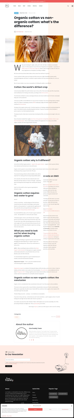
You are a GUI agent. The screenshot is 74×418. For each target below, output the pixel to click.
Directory (35, 5)
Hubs (24, 5)
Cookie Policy (4, 415)
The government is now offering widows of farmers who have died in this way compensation (51, 235)
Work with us (35, 400)
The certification (44, 270)
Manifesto (34, 397)
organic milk (34, 164)
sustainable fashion (62, 393)
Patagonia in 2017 (21, 272)
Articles (29, 5)
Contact (40, 5)
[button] (71, 405)
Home (14, 5)
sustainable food (53, 393)
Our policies (41, 1)
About (19, 5)
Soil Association (44, 92)
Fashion (16, 317)
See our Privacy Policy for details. (11, 363)
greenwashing (37, 303)
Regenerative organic (18, 268)
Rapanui (36, 306)
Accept (35, 409)
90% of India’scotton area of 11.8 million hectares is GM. (51, 210)
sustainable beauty (53, 397)
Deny (50, 409)
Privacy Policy (9, 415)
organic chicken (40, 164)
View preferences (65, 409)
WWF (34, 102)
